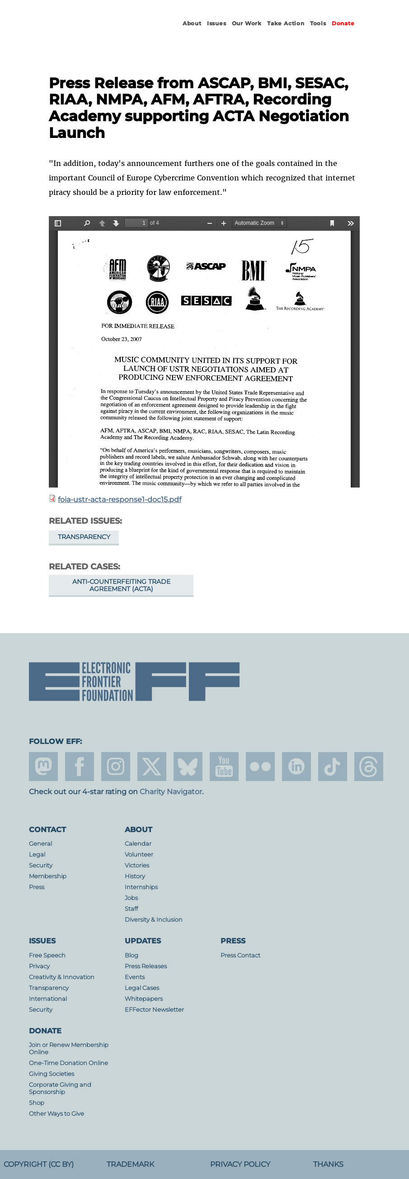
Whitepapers (144, 998)
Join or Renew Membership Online (68, 1049)
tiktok (332, 766)
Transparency (84, 537)
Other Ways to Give (56, 1113)
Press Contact (240, 955)
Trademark (130, 1164)
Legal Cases (142, 988)
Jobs (131, 898)
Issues (216, 23)
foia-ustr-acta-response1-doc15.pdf (119, 499)
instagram (115, 766)
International (48, 998)
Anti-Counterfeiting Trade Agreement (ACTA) (121, 585)
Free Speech (47, 955)
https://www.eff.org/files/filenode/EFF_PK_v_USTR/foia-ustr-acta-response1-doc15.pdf (204, 352)
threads (368, 766)
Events (135, 977)
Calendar (138, 843)
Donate (343, 23)
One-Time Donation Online (68, 1063)
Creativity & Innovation (61, 977)
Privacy (39, 966)
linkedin (296, 766)
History (135, 876)
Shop (36, 1102)
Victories (137, 865)
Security (40, 865)
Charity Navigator (171, 791)
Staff (131, 908)
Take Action (286, 23)
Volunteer (139, 854)
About (192, 23)
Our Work (247, 23)
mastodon (43, 766)
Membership (47, 876)
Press (36, 887)
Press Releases (146, 966)
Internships (141, 887)
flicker (260, 766)
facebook (79, 766)
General (40, 843)
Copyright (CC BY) (39, 1164)
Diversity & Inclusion (154, 919)
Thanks (328, 1164)
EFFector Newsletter (154, 1009)
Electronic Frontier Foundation (92, 32)
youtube (224, 766)
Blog (131, 955)
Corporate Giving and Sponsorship (60, 1088)
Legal (37, 854)
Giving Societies (51, 1073)
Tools (318, 23)
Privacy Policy (240, 1164)
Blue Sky (188, 766)
